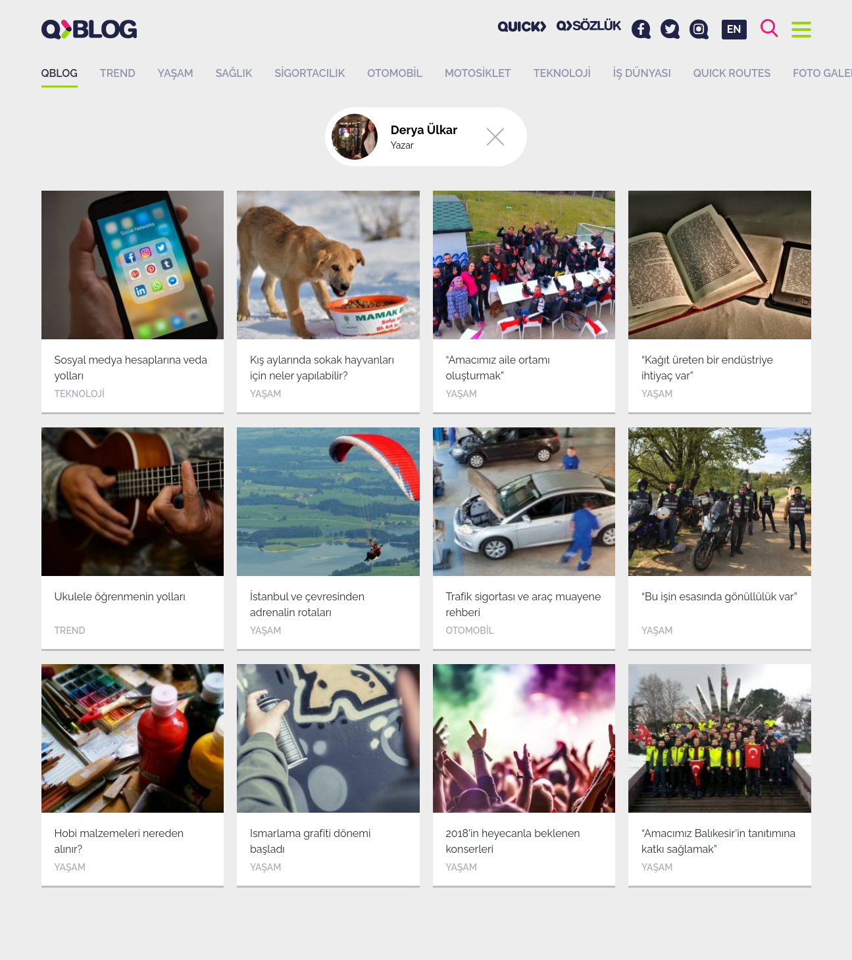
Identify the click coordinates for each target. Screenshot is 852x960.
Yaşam (175, 73)
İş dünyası (642, 73)
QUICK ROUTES (732, 73)
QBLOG (59, 73)
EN (734, 29)
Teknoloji (562, 73)
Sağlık (234, 73)
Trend (118, 73)
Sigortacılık (309, 73)
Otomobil (394, 73)
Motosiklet (478, 73)
